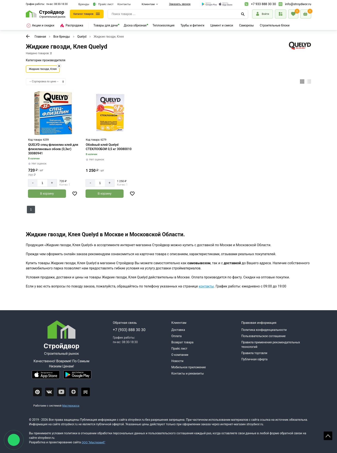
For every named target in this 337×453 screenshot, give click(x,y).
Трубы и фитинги (192, 25)
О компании (179, 354)
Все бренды (61, 36)
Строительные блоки (275, 25)
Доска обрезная (135, 25)
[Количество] (42, 183)
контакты (206, 286)
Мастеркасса (70, 405)
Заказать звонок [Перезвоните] (179, 4)
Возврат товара (182, 342)
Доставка (178, 330)
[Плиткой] (302, 81)
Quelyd (82, 36)
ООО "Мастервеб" (93, 442)
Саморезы (246, 25)
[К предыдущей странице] (28, 36)
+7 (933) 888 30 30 (129, 329)
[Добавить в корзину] (47, 193)
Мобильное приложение (188, 367)
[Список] (309, 81)
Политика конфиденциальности (264, 330)
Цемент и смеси (221, 25)
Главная (40, 36)
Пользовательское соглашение (263, 336)
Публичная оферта (254, 359)
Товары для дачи (105, 25)
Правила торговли (254, 353)
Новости (177, 361)
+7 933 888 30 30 (263, 4)
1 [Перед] (31, 209)
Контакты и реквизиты (187, 373)
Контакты (124, 4)
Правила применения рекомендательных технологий (270, 345)
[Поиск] (243, 14)
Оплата (176, 336)
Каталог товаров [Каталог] (85, 14)
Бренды (84, 4)
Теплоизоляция (164, 25)
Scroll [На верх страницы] (328, 436)
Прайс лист (103, 4)
